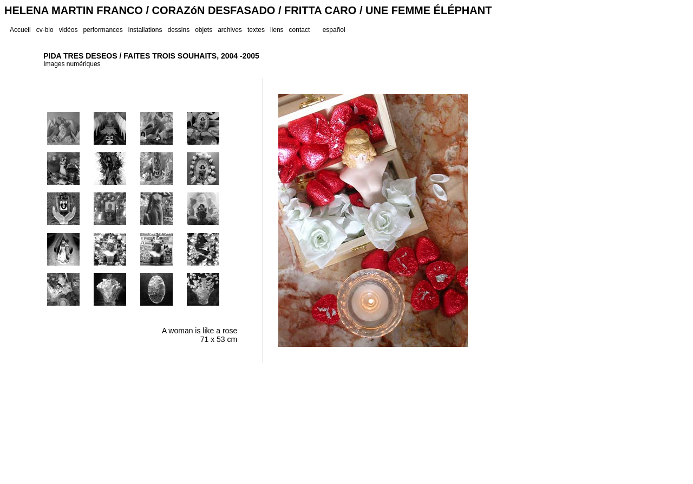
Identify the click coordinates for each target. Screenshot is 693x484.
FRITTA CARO (320, 10)
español (334, 30)
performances (102, 30)
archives (230, 30)
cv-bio (45, 30)
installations (145, 30)
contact (299, 30)
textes (256, 30)
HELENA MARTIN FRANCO (73, 10)
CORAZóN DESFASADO (214, 10)
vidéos (68, 30)
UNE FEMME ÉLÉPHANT (428, 10)
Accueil (20, 30)
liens (277, 30)
